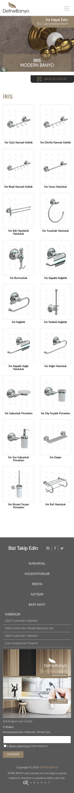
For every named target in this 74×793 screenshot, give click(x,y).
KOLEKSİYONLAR (37, 574)
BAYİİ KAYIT (37, 605)
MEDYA (37, 584)
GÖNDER (13, 754)
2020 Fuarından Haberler (21, 636)
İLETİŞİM (37, 594)
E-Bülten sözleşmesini (18, 746)
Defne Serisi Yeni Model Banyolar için (29, 628)
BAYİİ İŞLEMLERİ (55, 79)
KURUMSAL (37, 563)
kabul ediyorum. (26, 746)
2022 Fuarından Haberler (21, 621)
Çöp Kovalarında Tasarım (21, 643)
